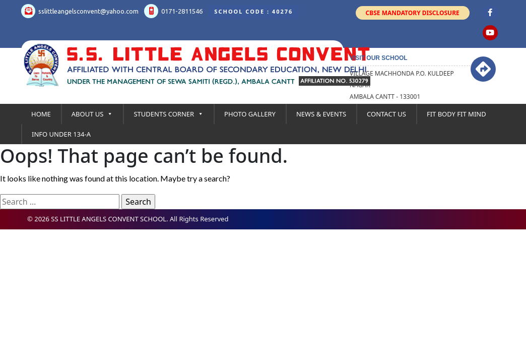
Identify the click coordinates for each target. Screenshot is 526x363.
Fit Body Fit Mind (456, 113)
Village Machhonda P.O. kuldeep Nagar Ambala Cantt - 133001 (402, 85)
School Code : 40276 (253, 11)
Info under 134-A (61, 134)
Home (41, 113)
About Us (92, 114)
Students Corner (169, 114)
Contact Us (386, 113)
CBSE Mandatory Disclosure (412, 13)
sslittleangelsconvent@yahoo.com (80, 11)
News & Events (321, 113)
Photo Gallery (250, 113)
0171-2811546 (173, 11)
